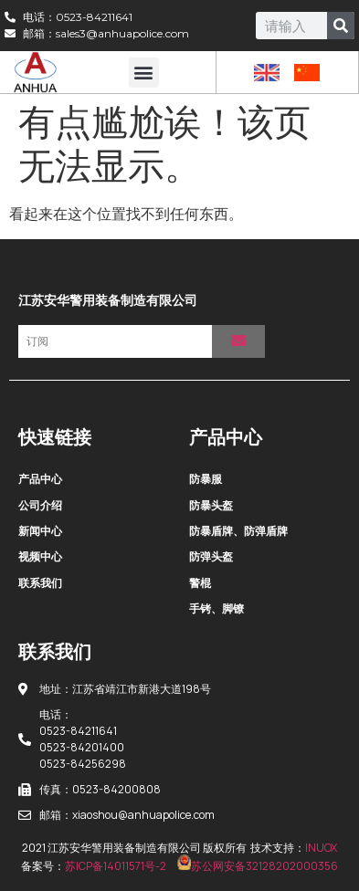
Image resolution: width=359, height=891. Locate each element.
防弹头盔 (211, 556)
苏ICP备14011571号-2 (115, 866)
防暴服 (205, 479)
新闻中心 (40, 531)
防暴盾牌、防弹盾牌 (238, 531)
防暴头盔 (211, 505)
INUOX (321, 847)
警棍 (200, 583)
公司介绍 (40, 505)
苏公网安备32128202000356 (257, 866)
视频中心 (40, 556)
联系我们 (40, 583)
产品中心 (40, 479)
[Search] (340, 25)
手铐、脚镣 (216, 608)
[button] (144, 73)
